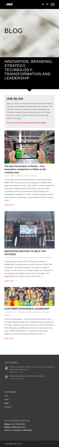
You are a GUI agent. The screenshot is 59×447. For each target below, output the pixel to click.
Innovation (19, 176)
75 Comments (21, 257)
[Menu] (51, 4)
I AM (5, 396)
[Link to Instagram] (49, 443)
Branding (22, 312)
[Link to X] (46, 443)
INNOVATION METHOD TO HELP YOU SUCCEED (27, 376)
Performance (38, 312)
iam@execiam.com (18, 427)
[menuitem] (51, 4)
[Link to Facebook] (42, 443)
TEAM (6, 399)
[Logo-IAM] (24, 4)
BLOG (6, 403)
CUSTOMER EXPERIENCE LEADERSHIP (26, 308)
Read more (9, 205)
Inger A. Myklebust (45, 257)
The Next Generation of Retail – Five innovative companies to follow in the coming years (25, 169)
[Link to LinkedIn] (53, 443)
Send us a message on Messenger (18, 430)
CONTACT (7, 407)
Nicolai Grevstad (31, 176)
